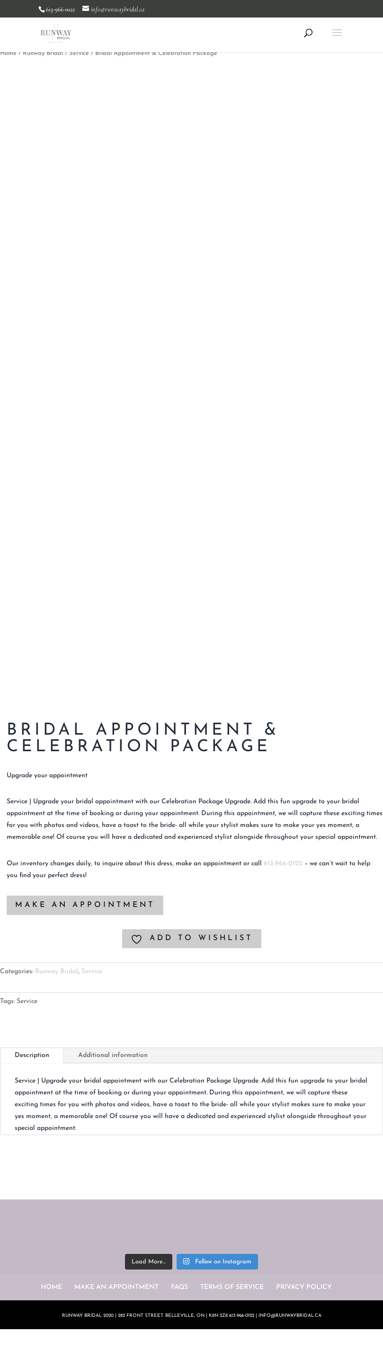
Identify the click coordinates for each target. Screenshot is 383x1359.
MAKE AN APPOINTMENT (85, 905)
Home (8, 53)
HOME (51, 1287)
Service (79, 53)
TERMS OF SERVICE (232, 1287)
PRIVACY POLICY (304, 1287)
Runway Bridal (43, 53)
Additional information (113, 1055)
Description (32, 1055)
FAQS (179, 1287)
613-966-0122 (283, 863)
